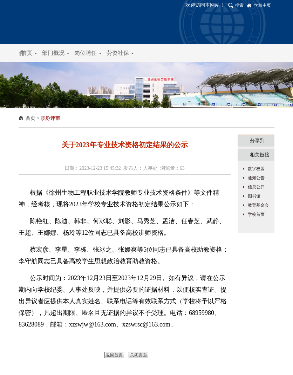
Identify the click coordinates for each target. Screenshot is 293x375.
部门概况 (55, 53)
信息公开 (256, 187)
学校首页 (256, 214)
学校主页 (262, 5)
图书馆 (254, 196)
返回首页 (114, 355)
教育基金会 (258, 205)
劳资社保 (120, 53)
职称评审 (50, 118)
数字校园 (256, 168)
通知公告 (256, 177)
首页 (29, 53)
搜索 (239, 5)
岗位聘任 (88, 53)
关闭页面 (138, 355)
